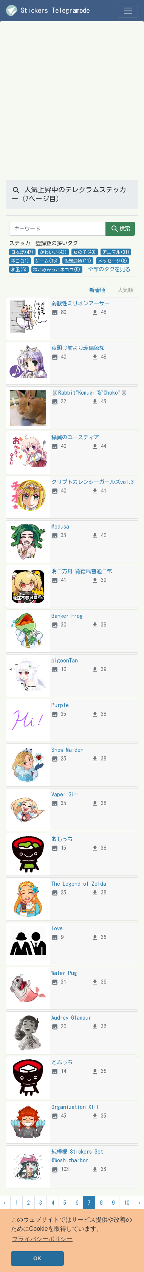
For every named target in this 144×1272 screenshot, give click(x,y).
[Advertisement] (71, 105)
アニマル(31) (116, 252)
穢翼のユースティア (75, 437)
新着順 (97, 290)
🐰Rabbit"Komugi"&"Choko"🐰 (89, 392)
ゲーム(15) (46, 260)
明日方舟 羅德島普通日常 (81, 571)
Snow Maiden (67, 750)
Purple (60, 705)
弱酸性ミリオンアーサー (80, 303)
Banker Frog (67, 616)
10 (126, 1202)
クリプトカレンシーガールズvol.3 (92, 482)
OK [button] (37, 1258)
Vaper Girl (65, 794)
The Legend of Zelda (78, 883)
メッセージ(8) (112, 260)
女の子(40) (84, 252)
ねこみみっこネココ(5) (57, 269)
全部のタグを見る (109, 269)
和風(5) (19, 269)
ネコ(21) (20, 260)
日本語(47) (22, 252)
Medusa (60, 526)
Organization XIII (75, 1107)
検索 (120, 228)
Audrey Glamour (71, 1017)
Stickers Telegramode (48, 10)
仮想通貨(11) (77, 260)
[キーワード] (57, 229)
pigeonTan (64, 660)
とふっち (62, 1062)
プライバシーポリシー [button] (42, 1239)
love (57, 928)
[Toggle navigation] (128, 11)
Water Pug (64, 973)
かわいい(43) (53, 252)
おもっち (62, 839)
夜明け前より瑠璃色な (77, 348)
